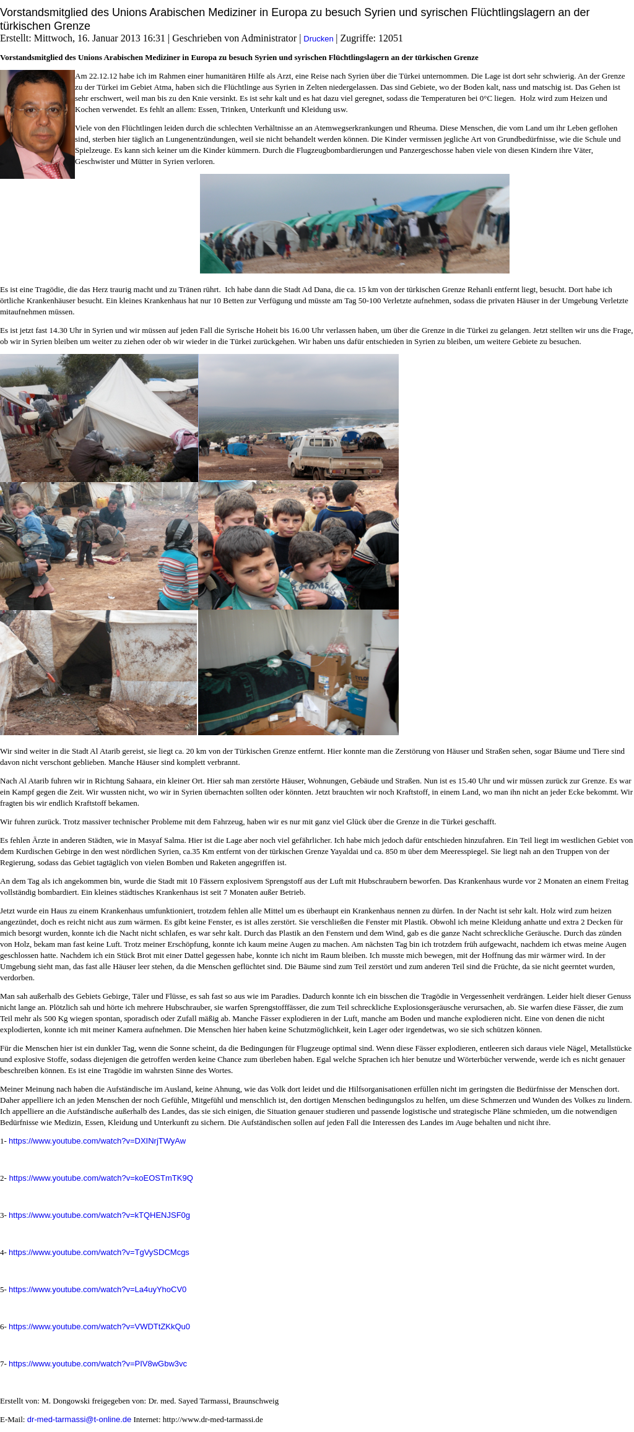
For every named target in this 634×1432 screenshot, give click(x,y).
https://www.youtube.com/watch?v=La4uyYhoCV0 (97, 1289)
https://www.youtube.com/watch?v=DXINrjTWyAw (97, 1140)
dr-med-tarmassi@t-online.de (79, 1419)
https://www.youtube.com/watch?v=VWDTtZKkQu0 (99, 1326)
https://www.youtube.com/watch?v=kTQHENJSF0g (99, 1215)
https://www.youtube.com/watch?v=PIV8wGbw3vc (98, 1363)
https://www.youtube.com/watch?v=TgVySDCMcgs (99, 1252)
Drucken (319, 38)
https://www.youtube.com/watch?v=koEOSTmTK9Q (100, 1178)
